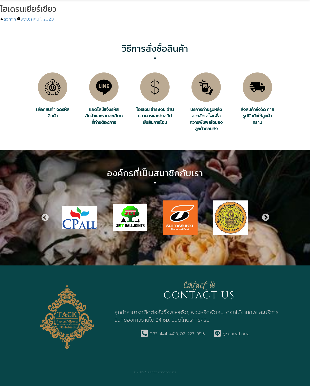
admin (10, 19)
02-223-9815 (192, 333)
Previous (45, 218)
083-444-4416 (164, 333)
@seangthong (236, 333)
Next (265, 218)
